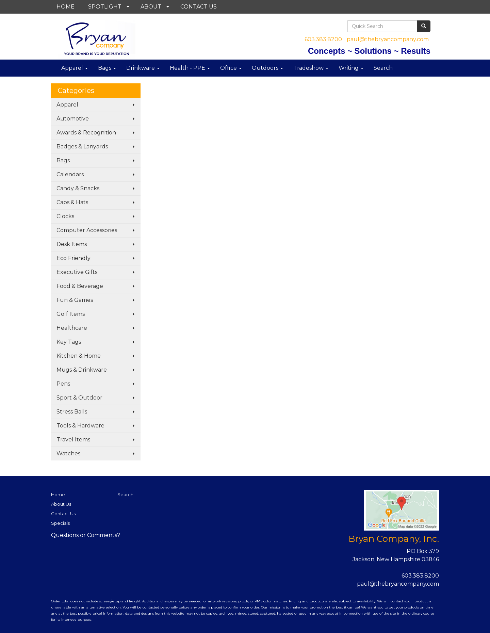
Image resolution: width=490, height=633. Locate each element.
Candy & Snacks (77, 188)
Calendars (70, 174)
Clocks (65, 216)
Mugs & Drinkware (81, 370)
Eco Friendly (73, 258)
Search (383, 68)
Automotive (72, 118)
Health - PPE (190, 68)
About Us (61, 504)
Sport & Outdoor (79, 397)
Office (231, 68)
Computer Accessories (86, 230)
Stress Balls (71, 411)
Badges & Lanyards (82, 146)
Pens (63, 383)
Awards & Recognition (86, 132)
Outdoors (267, 68)
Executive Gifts (76, 272)
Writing (351, 68)
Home (58, 494)
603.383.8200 (323, 39)
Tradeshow (310, 68)
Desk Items (71, 244)
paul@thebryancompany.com (388, 39)
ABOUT (151, 6)
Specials (60, 523)
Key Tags (68, 342)
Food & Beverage (79, 286)
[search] (423, 26)
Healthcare (71, 328)
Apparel (74, 68)
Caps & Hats (72, 202)
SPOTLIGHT (104, 6)
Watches (68, 453)
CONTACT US (198, 6)
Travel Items (73, 439)
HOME (65, 6)
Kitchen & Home (78, 356)
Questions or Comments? (85, 535)
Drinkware (143, 68)
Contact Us (63, 513)
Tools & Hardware (80, 425)
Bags (107, 68)
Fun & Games (74, 300)
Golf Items (70, 314)
